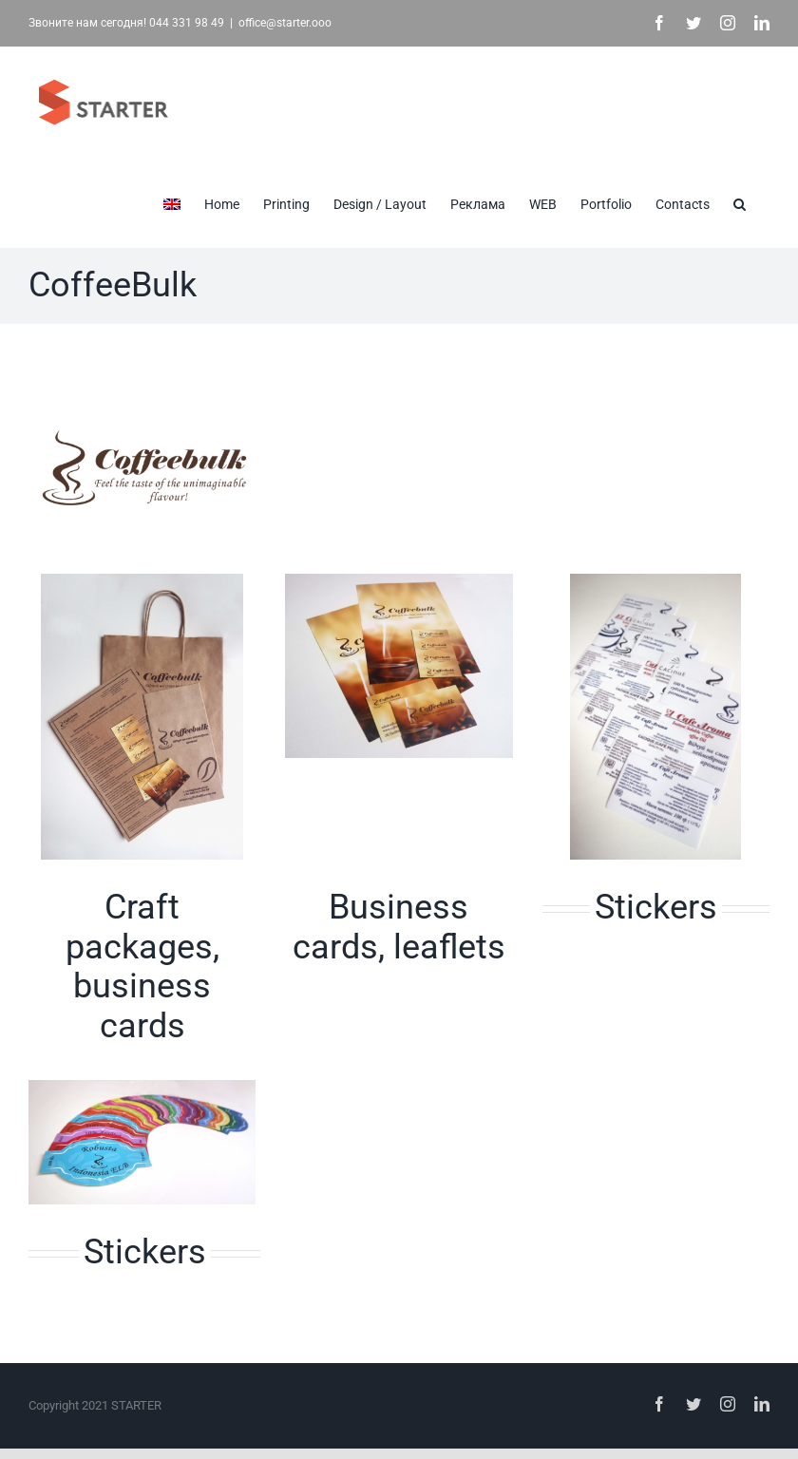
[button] (739, 202)
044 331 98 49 (186, 22)
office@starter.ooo (285, 22)
